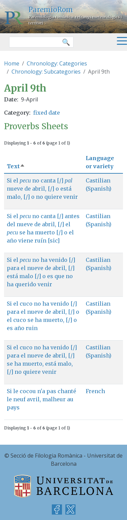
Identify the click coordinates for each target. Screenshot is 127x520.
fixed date (46, 112)
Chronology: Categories (57, 63)
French (95, 391)
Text (16, 166)
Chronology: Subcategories (46, 71)
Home (11, 63)
